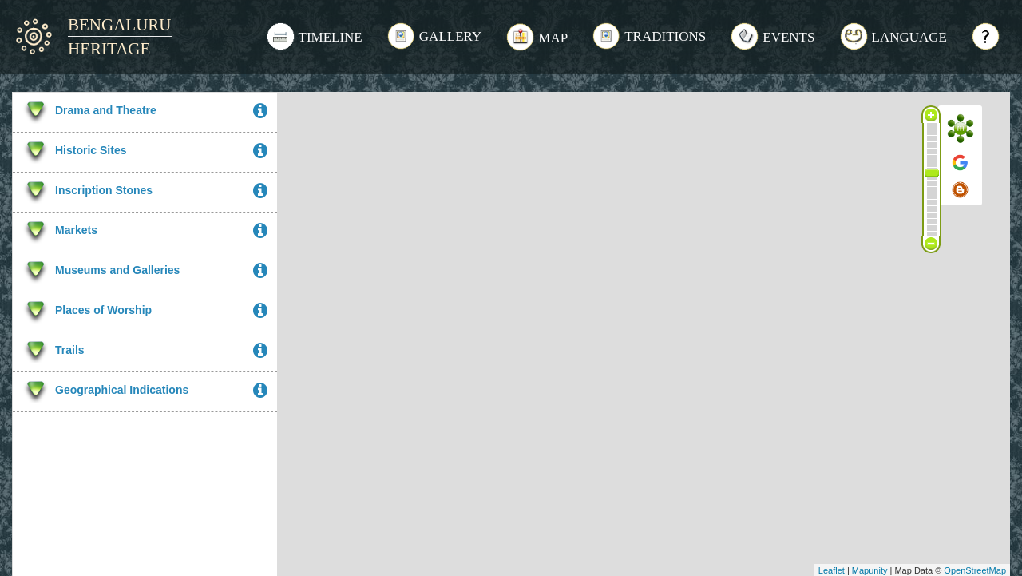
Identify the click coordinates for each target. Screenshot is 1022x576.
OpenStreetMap (975, 570)
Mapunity (870, 570)
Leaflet (831, 570)
